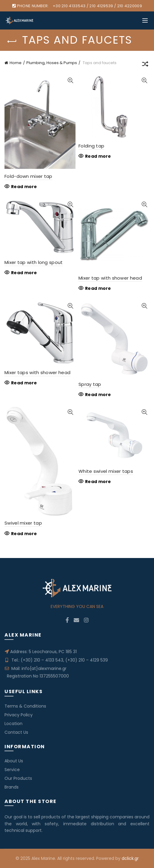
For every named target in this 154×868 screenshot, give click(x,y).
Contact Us (16, 732)
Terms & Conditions (25, 706)
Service (12, 770)
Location (13, 724)
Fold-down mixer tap (28, 176)
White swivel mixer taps (105, 471)
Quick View (70, 80)
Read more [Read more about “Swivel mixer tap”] (24, 533)
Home (16, 63)
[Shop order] (145, 65)
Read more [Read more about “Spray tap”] (98, 394)
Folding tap (91, 146)
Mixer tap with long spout (33, 262)
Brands (11, 787)
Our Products (18, 778)
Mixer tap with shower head (110, 278)
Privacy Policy (18, 715)
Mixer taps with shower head (37, 372)
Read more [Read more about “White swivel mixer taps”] (98, 481)
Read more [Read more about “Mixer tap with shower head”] (98, 288)
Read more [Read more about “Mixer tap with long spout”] (24, 272)
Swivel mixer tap (23, 523)
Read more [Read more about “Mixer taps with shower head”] (24, 383)
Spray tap (89, 384)
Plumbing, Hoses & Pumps (51, 63)
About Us (13, 761)
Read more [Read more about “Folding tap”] (98, 156)
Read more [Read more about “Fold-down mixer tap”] (24, 186)
